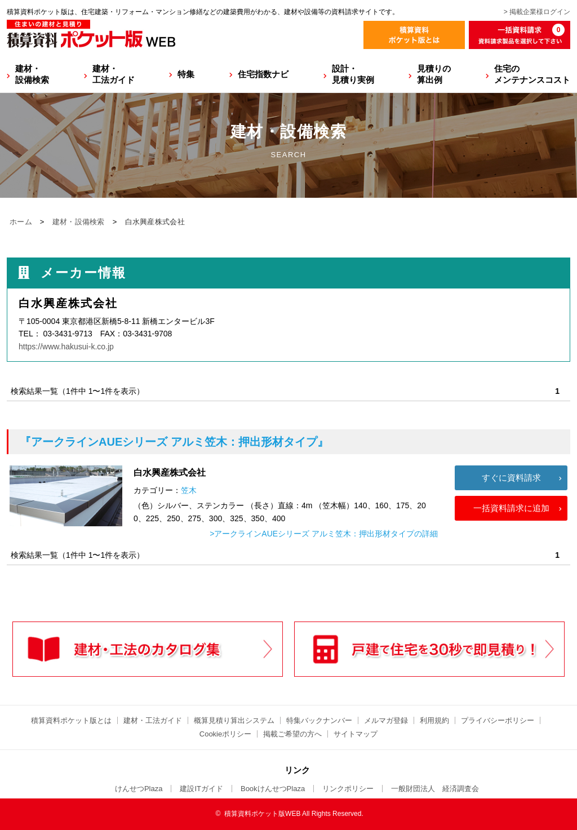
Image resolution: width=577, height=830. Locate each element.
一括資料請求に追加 (511, 508)
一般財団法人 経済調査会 (435, 788)
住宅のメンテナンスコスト (532, 74)
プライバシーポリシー (497, 720)
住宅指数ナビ (263, 74)
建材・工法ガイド (113, 74)
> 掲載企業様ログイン (537, 12)
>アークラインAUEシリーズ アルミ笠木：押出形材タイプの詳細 (324, 533)
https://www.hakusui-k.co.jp (66, 346)
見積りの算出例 (434, 74)
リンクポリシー (348, 788)
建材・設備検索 (32, 74)
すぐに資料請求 (511, 477)
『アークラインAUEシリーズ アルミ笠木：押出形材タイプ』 (174, 442)
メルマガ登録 (386, 720)
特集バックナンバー (319, 720)
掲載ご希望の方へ (292, 734)
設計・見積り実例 (353, 74)
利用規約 (434, 720)
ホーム (21, 222)
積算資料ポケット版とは (71, 720)
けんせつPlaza (139, 788)
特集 (185, 74)
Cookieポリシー (225, 734)
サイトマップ (356, 734)
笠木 (189, 490)
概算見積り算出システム (234, 720)
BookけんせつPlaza (273, 788)
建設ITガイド (201, 788)
